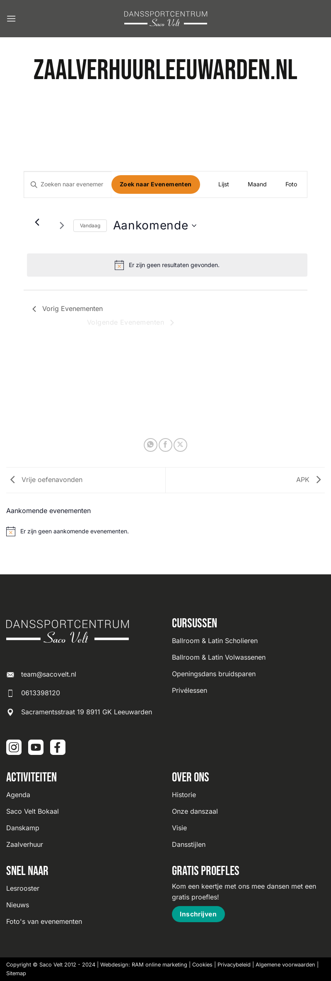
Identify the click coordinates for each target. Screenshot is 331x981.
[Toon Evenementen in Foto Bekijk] (291, 184)
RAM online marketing (159, 965)
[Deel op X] (180, 445)
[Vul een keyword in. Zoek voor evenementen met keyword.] (67, 184)
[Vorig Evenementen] (37, 222)
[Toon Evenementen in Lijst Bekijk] (223, 184)
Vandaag (90, 225)
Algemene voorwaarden (285, 965)
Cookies (202, 965)
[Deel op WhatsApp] (150, 445)
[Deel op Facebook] (165, 445)
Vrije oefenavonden (44, 479)
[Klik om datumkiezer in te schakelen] (154, 225)
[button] (11, 18)
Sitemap (16, 973)
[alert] (167, 265)
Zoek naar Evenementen (156, 184)
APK (310, 479)
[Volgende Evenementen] (62, 225)
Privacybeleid (234, 965)
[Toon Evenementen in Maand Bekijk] (257, 184)
